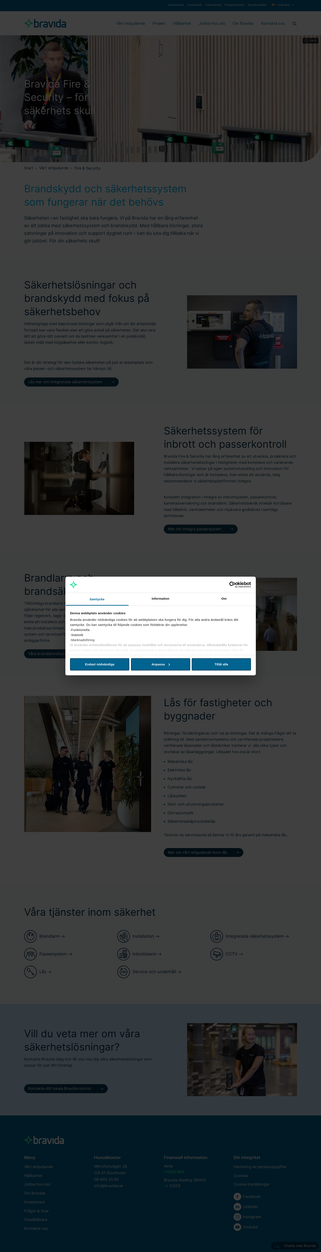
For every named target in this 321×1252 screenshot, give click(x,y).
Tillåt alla (221, 664)
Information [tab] (160, 598)
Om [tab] (224, 598)
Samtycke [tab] (97, 599)
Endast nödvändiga (99, 664)
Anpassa (161, 664)
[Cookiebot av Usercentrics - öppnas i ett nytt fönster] (232, 585)
